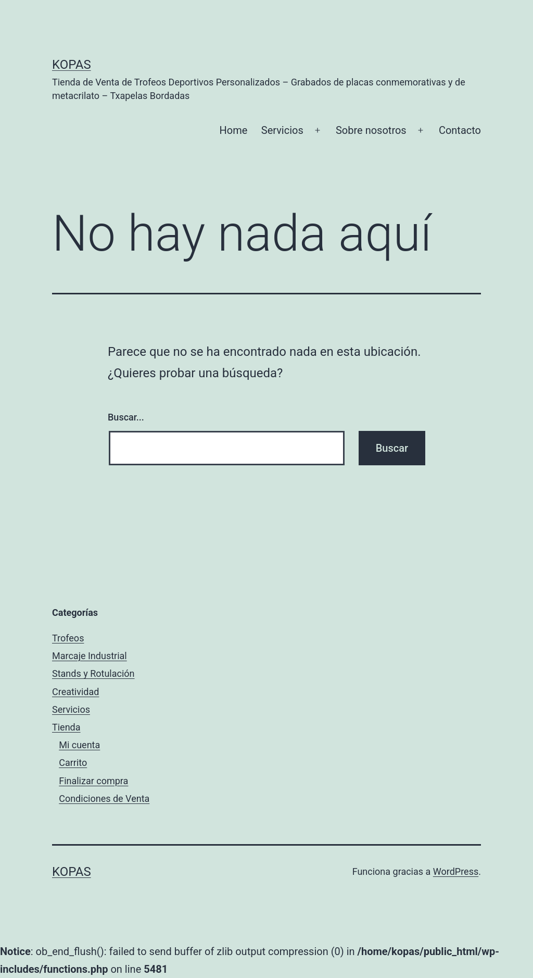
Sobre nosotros (371, 130)
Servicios (282, 130)
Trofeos (68, 638)
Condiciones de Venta (104, 798)
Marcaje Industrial (89, 655)
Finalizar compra (93, 780)
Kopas (71, 64)
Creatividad (75, 691)
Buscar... (126, 417)
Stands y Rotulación (93, 673)
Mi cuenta (79, 744)
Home (234, 130)
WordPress (455, 871)
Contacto (460, 130)
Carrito (73, 762)
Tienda (66, 727)
